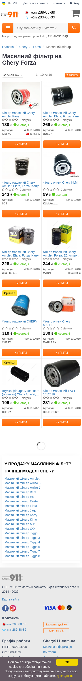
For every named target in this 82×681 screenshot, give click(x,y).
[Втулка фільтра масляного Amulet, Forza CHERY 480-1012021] (21, 373)
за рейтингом (12, 75)
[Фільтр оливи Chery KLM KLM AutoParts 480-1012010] (62, 165)
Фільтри (72, 75)
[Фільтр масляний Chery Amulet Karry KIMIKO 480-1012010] (21, 95)
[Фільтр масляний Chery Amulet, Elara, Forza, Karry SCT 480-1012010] (21, 165)
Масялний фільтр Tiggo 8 (22, 556)
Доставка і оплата (36, 3)
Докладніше (65, 676)
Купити (21, 144)
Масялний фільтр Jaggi (21, 510)
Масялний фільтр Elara (21, 506)
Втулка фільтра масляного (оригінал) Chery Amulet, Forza (20, 392)
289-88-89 (40, 12)
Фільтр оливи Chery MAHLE (56, 323)
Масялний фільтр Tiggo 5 (22, 547)
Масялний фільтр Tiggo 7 (22, 551)
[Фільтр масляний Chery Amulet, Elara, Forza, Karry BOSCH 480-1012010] (62, 95)
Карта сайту (10, 599)
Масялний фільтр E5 (19, 496)
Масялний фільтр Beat (20, 492)
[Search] (74, 28)
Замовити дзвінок (56, 624)
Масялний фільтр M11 (20, 524)
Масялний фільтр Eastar (22, 501)
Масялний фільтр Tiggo (21, 533)
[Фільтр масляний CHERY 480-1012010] (21, 304)
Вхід (74, 3)
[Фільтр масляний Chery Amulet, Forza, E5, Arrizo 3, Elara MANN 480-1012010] (62, 234)
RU (15, 3)
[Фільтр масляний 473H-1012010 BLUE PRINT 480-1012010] (62, 373)
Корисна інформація (57, 646)
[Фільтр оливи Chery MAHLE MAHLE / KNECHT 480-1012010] (62, 304)
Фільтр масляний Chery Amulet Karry (18, 114)
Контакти (59, 3)
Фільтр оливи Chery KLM (60, 182)
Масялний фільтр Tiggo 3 (22, 538)
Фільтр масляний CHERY (19, 321)
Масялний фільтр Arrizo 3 (22, 483)
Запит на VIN (56, 630)
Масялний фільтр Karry (21, 515)
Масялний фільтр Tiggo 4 (22, 542)
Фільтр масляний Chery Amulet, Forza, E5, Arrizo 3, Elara (61, 253)
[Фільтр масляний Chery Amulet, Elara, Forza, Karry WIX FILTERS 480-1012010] (20, 234)
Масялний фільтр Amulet (22, 478)
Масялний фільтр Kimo (21, 519)
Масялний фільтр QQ (20, 528)
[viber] (5, 608)
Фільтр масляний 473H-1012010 (59, 392)
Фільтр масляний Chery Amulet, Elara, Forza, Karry (61, 114)
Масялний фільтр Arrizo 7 (22, 487)
